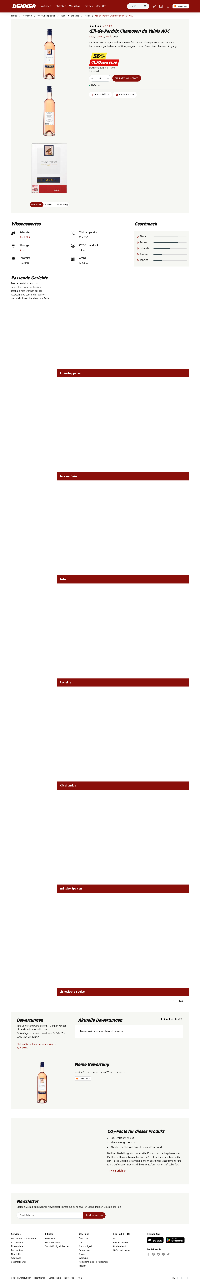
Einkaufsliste (17, 1246)
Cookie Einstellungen (21, 1278)
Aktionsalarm (17, 1242)
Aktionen (46, 6)
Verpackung (62, 205)
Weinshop (74, 6)
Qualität (82, 1254)
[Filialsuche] (161, 6)
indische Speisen (71, 888)
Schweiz (75, 16)
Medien (82, 1266)
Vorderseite (36, 205)
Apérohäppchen (71, 373)
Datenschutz (55, 1278)
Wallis (87, 16)
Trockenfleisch (69, 476)
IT (188, 1278)
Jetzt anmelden (94, 1215)
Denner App (17, 1250)
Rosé (63, 16)
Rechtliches (39, 1278)
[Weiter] (188, 1001)
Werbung (83, 1258)
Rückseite (49, 205)
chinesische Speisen (73, 991)
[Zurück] (173, 1001)
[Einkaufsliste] (168, 6)
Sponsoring (84, 1250)
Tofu (63, 579)
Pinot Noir (25, 237)
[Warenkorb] (154, 6)
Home (14, 16)
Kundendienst (119, 1246)
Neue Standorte (52, 1242)
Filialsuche (50, 1239)
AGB (80, 1278)
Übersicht (83, 1239)
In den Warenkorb (126, 78)
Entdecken (60, 6)
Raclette (65, 682)
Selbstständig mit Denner (57, 1246)
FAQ (115, 1239)
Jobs (81, 1242)
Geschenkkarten (19, 1262)
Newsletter (16, 1254)
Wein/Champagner (46, 16)
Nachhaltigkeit (86, 1246)
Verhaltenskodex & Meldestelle (93, 1262)
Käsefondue (68, 785)
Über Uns (101, 6)
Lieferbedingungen (122, 1250)
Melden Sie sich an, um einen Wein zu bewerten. (37, 1046)
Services (88, 6)
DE (173, 1278)
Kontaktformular (121, 1242)
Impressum (69, 1278)
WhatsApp (16, 1258)
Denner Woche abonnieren (23, 1239)
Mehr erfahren (116, 1171)
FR (181, 1278)
